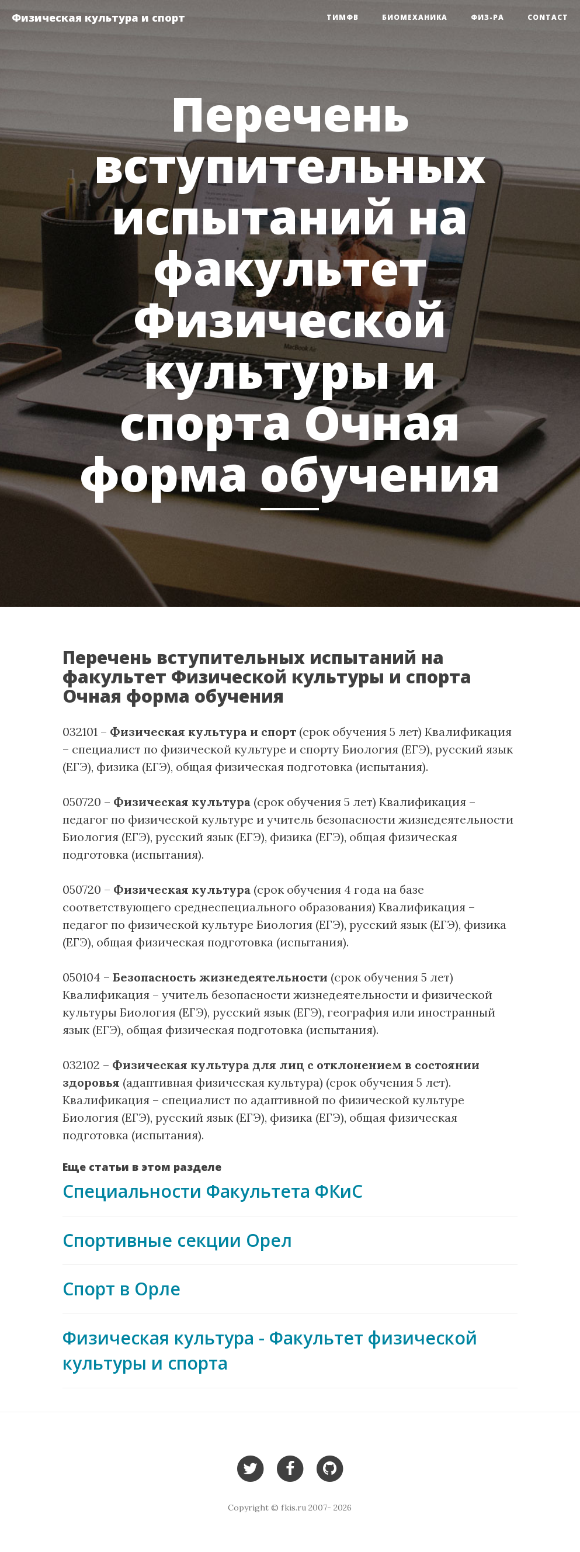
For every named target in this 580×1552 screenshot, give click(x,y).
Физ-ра (487, 17)
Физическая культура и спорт (98, 18)
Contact (547, 17)
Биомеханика (414, 17)
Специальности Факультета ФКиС (212, 1191)
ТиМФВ (343, 17)
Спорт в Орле (121, 1289)
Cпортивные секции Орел (177, 1240)
